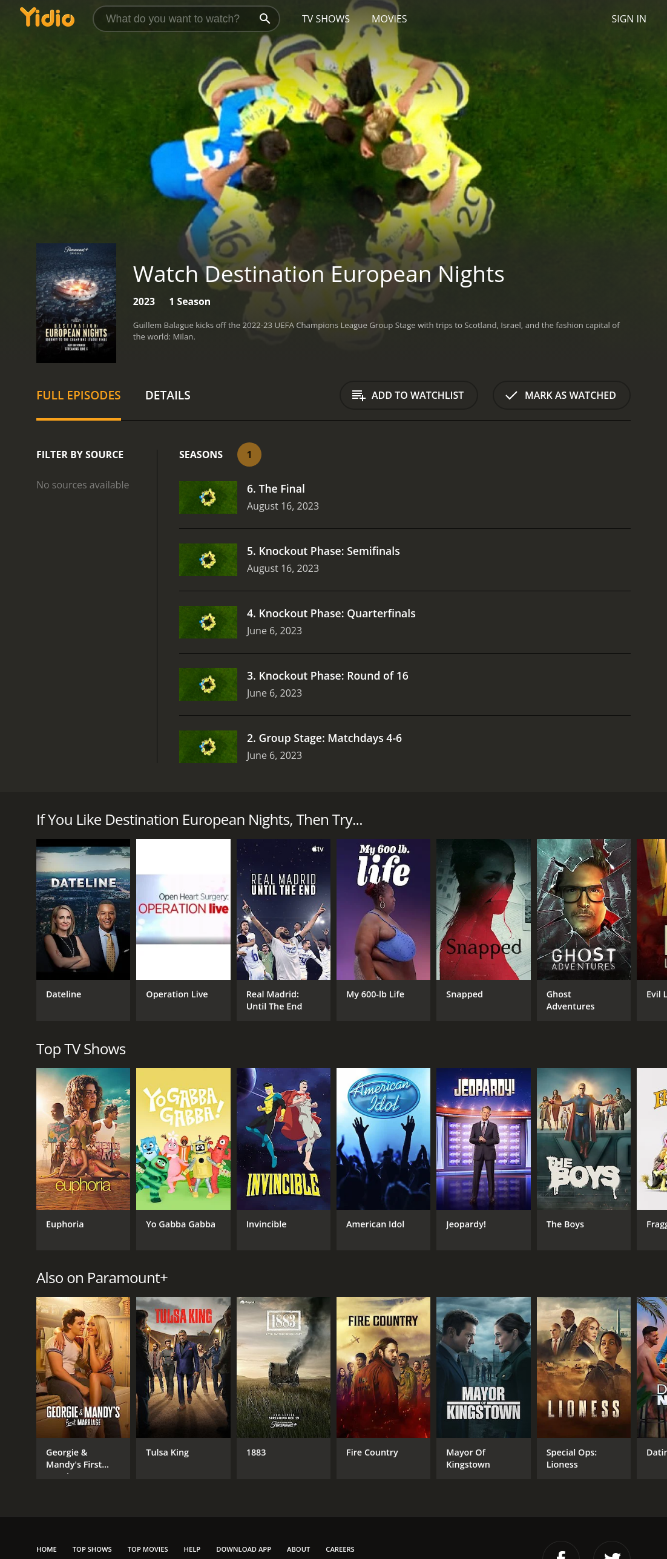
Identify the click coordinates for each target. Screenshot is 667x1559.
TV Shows (326, 18)
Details (168, 395)
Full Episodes (78, 395)
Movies (389, 18)
